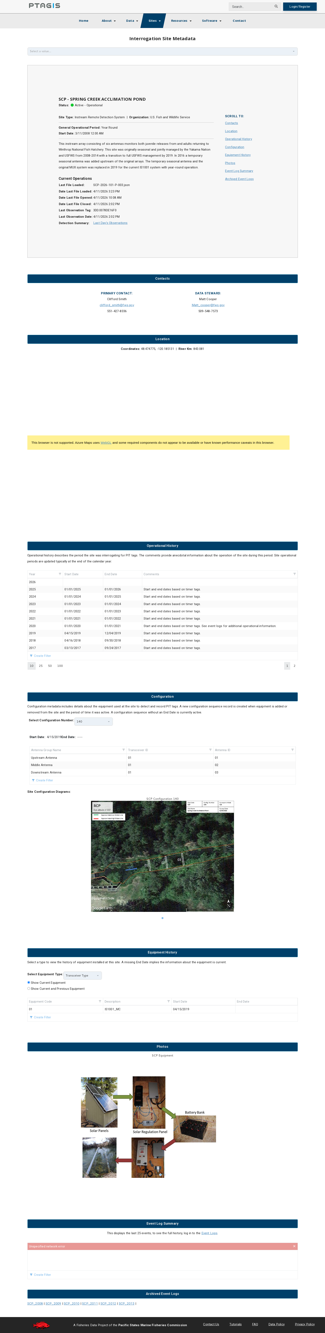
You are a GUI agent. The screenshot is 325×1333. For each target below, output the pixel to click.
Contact (239, 20)
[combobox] (251, 6)
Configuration (234, 147)
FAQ (256, 1324)
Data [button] (130, 20)
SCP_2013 (121, 1303)
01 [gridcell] (30, 1009)
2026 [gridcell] (32, 582)
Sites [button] (153, 20)
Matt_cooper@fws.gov (208, 305)
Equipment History (238, 155)
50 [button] (50, 665)
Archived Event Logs (239, 179)
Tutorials (237, 1324)
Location (231, 131)
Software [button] (209, 20)
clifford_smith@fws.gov (117, 305)
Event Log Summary (239, 171)
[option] (162, 858)
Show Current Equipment (48, 982)
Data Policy (277, 1324)
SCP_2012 (103, 1303)
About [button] (107, 20)
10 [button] (32, 665)
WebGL (106, 442)
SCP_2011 (86, 1303)
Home (87, 20)
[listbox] (162, 858)
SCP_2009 (52, 1303)
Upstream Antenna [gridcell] (44, 757)
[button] (293, 51)
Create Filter (42, 655)
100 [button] (60, 665)
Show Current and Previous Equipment (58, 988)
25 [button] (41, 665)
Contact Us (213, 1324)
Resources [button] (179, 20)
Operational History (238, 139)
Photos (230, 163)
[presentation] (162, 1260)
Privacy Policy (305, 1324)
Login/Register (300, 6)
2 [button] (294, 665)
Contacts (231, 123)
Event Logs (209, 1233)
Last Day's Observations (110, 223)
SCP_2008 (34, 1303)
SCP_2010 (69, 1303)
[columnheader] (45, 574)
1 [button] (287, 665)
